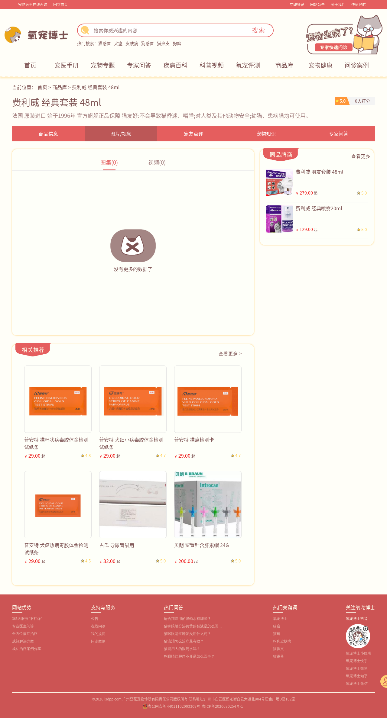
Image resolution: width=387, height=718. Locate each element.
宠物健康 (320, 65)
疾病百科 (175, 65)
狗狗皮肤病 (282, 641)
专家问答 (139, 65)
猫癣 (276, 634)
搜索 (259, 30)
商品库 (284, 65)
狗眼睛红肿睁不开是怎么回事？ (189, 656)
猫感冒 (104, 43)
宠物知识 (266, 133)
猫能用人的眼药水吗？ (182, 649)
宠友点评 (193, 133)
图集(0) (109, 162)
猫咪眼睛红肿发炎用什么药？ (187, 634)
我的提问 (98, 634)
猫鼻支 (163, 43)
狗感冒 (147, 43)
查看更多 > (230, 353)
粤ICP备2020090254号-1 (222, 706)
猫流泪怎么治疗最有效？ (184, 641)
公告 (94, 619)
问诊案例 (357, 65)
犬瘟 (118, 43)
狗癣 (177, 43)
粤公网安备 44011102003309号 (174, 706)
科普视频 (212, 65)
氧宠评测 (248, 65)
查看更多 (361, 156)
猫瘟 (276, 626)
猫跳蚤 (278, 656)
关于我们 (338, 4)
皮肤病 (131, 43)
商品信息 (48, 133)
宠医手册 (66, 65)
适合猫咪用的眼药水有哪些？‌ (187, 619)
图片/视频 (121, 133)
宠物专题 (103, 65)
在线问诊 (98, 626)
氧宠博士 (280, 619)
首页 (30, 65)
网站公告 (317, 4)
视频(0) (157, 162)
